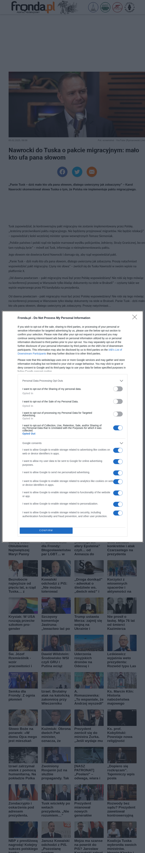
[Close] (135, 318)
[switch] (118, 388)
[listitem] (72, 381)
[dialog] (72, 426)
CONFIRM (46, 530)
